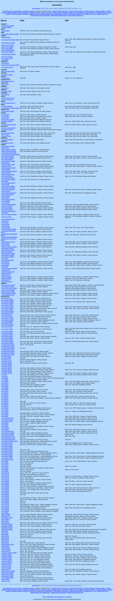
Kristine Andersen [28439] (9, 229)
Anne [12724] (5, 478)
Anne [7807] (4, 466)
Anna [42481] (5, 429)
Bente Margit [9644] (7, 74)
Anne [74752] (5, 504)
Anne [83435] (5, 511)
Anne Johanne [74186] (7, 433)
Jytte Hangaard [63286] (8, 219)
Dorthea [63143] (6, 173)
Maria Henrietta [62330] (8, 71)
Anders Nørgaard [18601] (8, 149)
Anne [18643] (5, 483)
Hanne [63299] (6, 196)
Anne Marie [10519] (7, 443)
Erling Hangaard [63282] (8, 183)
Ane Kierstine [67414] (7, 325)
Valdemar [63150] (6, 278)
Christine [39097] (6, 564)
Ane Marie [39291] (6, 366)
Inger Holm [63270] (7, 206)
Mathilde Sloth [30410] (8, 25)
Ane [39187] (4, 396)
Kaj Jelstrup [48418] (7, 129)
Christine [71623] (6, 567)
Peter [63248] (5, 263)
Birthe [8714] (5, 521)
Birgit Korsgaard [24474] (8, 103)
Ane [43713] (4, 401)
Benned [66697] (6, 514)
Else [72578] (5, 88)
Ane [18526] (4, 381)
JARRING (3, 86)
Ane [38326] (4, 394)
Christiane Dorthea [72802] (9, 552)
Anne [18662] (5, 484)
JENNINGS (4, 138)
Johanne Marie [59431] (8, 119)
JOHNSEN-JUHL (88, 14)
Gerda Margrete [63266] (8, 188)
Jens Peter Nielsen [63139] (9, 214)
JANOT (3, 29)
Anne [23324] (5, 486)
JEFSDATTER (5, 109)
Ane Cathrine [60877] (7, 305)
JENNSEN (4, 141)
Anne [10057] (5, 473)
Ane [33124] (4, 393)
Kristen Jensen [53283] (8, 290)
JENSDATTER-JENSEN (76, 11)
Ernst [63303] (5, 184)
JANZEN (3, 76)
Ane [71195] (4, 409)
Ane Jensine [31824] (7, 316)
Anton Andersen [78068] (8, 161)
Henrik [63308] (6, 201)
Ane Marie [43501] (6, 368)
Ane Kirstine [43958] (7, 338)
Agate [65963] (5, 30)
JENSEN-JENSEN (88, 11)
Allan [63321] (5, 148)
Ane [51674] (4, 404)
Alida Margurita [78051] (7, 146)
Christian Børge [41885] (8, 43)
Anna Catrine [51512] (7, 418)
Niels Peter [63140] (7, 252)
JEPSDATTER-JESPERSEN (45, 14)
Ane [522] (4, 374)
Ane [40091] (4, 398)
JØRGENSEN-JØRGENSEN (59, 15)
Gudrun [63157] (6, 191)
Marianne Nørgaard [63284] (9, 237)
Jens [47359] (5, 118)
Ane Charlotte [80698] (7, 311)
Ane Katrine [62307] (7, 323)
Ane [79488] (4, 414)
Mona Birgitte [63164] (8, 248)
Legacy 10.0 (53, 599)
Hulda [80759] (5, 94)
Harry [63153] (5, 198)
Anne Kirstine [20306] (7, 434)
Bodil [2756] (5, 532)
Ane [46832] (4, 403)
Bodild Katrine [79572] (8, 544)
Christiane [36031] (7, 561)
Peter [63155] (5, 262)
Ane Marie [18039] (6, 363)
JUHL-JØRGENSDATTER (100, 14)
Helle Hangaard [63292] (8, 199)
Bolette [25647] (6, 547)
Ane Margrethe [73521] (7, 354)
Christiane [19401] (7, 556)
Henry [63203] (6, 203)
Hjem (43, 597)
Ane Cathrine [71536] (7, 306)
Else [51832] (5, 84)
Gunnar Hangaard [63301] (9, 193)
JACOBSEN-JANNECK (28, 11)
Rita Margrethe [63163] (8, 271)
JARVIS (3, 96)
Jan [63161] (5, 213)
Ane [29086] (4, 388)
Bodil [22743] (5, 536)
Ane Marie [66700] (6, 373)
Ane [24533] (4, 384)
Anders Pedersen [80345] (8, 151)
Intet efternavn (36, 8)
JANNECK (4, 24)
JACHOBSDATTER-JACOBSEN (12, 11)
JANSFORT (4, 61)
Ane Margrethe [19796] (7, 344)
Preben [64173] (6, 270)
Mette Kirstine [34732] (8, 81)
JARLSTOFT (4, 83)
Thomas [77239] (6, 136)
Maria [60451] (5, 78)
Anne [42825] (5, 493)
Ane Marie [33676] (6, 364)
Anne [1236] (4, 461)
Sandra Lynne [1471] (7, 99)
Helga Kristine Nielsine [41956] (10, 34)
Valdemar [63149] (6, 276)
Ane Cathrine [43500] (7, 303)
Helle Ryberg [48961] (7, 52)
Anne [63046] (5, 501)
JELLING (3, 123)
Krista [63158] (5, 226)
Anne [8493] (4, 471)
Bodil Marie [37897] (7, 527)
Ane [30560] (4, 389)
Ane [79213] (4, 413)
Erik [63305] (5, 181)
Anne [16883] (5, 481)
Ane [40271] (4, 399)
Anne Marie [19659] (7, 446)
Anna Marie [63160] (7, 159)
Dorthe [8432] (5, 579)
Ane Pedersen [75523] (7, 286)
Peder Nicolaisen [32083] (9, 124)
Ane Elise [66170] (6, 315)
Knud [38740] (5, 63)
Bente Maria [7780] (7, 518)
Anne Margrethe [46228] (8, 439)
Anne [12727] (5, 479)
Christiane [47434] (7, 562)
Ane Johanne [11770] (7, 318)
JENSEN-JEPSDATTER (29, 14)
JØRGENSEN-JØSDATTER (75, 15)
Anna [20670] (5, 428)
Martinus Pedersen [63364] (9, 247)
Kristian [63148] (6, 227)
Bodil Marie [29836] (7, 524)
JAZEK (3, 101)
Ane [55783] (4, 406)
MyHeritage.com (60, 599)
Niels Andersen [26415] (8, 250)
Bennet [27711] (6, 516)
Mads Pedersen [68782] (8, 291)
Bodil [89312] (5, 542)
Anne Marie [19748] (7, 448)
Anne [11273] (5, 474)
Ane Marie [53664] (6, 371)
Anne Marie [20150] (7, 449)
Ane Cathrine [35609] (7, 301)
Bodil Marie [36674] (7, 526)
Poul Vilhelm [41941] (7, 67)
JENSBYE (4, 283)
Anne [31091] (5, 491)
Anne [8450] (4, 469)
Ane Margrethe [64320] (7, 351)
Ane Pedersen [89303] (7, 158)
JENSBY (3, 144)
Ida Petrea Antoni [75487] (9, 54)
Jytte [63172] (5, 221)
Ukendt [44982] (6, 37)
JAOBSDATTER (5, 79)
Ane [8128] (4, 376)
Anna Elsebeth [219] (7, 419)
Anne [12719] (5, 476)
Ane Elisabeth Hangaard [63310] (10, 154)
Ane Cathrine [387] (6, 298)
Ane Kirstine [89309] (7, 341)
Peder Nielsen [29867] (8, 257)
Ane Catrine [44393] (7, 310)
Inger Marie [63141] (7, 208)
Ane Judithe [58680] (7, 321)
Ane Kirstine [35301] (7, 333)
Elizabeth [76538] (6, 91)
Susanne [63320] (6, 273)
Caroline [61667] (6, 549)
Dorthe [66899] (6, 169)
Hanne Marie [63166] (7, 194)
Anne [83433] (5, 509)
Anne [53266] (5, 496)
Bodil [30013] (5, 537)
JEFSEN (3, 113)
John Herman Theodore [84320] (10, 108)
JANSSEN (4, 69)
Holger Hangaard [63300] (9, 204)
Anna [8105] (4, 423)
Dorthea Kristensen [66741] (9, 171)
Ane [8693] (4, 378)
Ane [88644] (4, 416)
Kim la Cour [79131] (7, 58)
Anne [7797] (4, 464)
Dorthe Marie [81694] (7, 577)
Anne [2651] (4, 463)
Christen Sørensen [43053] (9, 288)
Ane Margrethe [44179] (7, 349)
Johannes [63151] (7, 217)
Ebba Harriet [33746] (7, 143)
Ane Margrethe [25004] (7, 346)
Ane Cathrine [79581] (7, 308)
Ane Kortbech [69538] (7, 343)
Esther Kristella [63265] (8, 186)
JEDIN (3, 104)
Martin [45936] (6, 245)
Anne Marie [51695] (7, 454)
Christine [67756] (6, 566)
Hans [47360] (5, 114)
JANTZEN (4, 73)
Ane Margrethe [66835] (7, 353)
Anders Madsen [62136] (8, 285)
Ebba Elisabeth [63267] (8, 174)
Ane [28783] (4, 386)
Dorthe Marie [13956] (7, 574)
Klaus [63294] (5, 224)
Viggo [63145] (5, 280)
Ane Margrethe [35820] (7, 348)
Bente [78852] (5, 519)
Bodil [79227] (5, 541)
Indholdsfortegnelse (51, 597)
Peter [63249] (5, 265)
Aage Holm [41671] (6, 281)
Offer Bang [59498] (7, 121)
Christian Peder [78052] (8, 164)
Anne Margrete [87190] (7, 436)
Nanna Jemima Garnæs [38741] (11, 65)
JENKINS (3, 131)
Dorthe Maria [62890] (7, 572)
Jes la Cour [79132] (7, 56)
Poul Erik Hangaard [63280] (9, 268)
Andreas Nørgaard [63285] (8, 153)
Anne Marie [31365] (7, 453)
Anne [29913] (5, 488)
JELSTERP (4, 126)
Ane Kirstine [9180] (6, 326)
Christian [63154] (6, 166)
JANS (2, 32)
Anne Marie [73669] (7, 456)
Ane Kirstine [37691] (7, 334)
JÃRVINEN (4, 93)
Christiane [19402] (7, 557)
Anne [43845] (5, 494)
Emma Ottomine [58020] (8, 179)
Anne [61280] (5, 499)
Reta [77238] (5, 134)
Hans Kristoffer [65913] (8, 50)
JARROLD (4, 89)
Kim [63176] (5, 222)
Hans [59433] (5, 116)
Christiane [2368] (6, 554)
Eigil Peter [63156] (7, 176)
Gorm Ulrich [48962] (7, 48)
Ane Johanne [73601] (7, 320)
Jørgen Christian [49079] (8, 128)
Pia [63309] (5, 266)
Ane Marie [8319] (6, 358)
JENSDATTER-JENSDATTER (60, 11)
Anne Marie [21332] (7, 451)
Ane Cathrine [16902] (7, 300)
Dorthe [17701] (6, 581)
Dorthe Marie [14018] (7, 576)
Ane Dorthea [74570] (7, 313)
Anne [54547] (5, 498)
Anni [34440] (5, 513)
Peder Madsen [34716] (8, 295)
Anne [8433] (4, 468)
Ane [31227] (4, 391)
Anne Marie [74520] (7, 458)
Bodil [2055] (5, 531)
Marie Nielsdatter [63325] (9, 293)
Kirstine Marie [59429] (8, 111)
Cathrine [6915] (6, 551)
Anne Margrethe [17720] (8, 438)
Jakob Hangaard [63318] (8, 211)
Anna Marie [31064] (7, 421)
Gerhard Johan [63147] (8, 189)
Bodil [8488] (5, 534)
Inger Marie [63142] (7, 209)
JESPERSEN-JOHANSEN (60, 14)
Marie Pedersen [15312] (8, 242)
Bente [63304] (5, 163)
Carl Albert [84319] (7, 106)
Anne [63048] (5, 503)
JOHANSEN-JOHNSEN (75, 14)
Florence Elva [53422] (8, 133)
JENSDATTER (5, 296)
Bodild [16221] (6, 546)
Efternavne (62, 597)
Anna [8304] (4, 424)
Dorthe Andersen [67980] (9, 168)
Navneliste (69, 597)
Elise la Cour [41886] (7, 47)
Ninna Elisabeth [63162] (8, 253)
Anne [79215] (5, 506)
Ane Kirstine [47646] (7, 339)
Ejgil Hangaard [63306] (8, 178)
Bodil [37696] (5, 539)
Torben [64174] (6, 275)
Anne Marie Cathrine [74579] (9, 441)
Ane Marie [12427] (6, 361)
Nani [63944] (5, 60)
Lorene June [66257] (7, 139)
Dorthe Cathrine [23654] (8, 571)
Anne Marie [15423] (7, 444)
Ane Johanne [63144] (7, 156)
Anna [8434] (4, 426)
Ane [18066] (4, 379)
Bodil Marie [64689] (7, 529)
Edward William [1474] (8, 98)
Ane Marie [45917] (6, 369)
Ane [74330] (4, 411)
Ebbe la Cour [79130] (7, 45)
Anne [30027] (5, 489)
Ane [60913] (4, 408)
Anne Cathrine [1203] (7, 431)
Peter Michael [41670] (8, 260)
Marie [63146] (5, 243)
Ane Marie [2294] (6, 356)
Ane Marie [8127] (6, 359)
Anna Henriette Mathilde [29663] (10, 39)
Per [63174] (5, 258)
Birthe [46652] (5, 523)
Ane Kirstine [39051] (7, 336)
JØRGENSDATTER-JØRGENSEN (40, 15)
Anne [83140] (5, 508)
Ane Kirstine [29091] (7, 331)
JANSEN (3, 35)
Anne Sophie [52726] (7, 459)
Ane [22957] (4, 383)
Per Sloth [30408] (6, 27)
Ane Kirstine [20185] (7, 329)
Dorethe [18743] (6, 569)
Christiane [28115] (7, 559)
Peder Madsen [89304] (8, 255)
